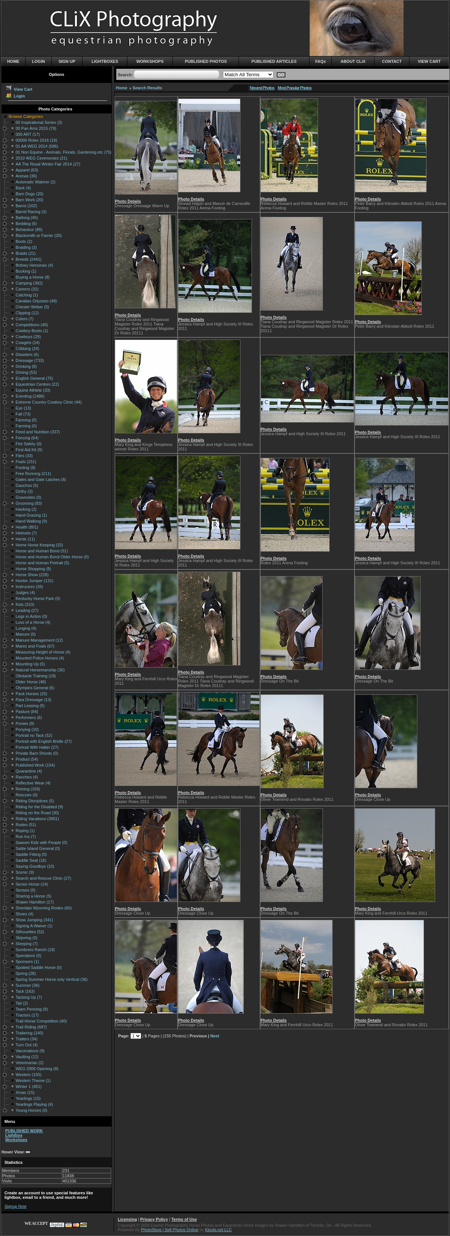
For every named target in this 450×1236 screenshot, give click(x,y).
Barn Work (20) (29, 200)
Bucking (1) (26, 271)
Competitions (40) (32, 324)
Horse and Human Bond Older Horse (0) (52, 557)
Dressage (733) (30, 360)
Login (15, 96)
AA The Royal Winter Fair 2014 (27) (48, 164)
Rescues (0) (27, 795)
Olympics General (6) (35, 688)
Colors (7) (24, 319)
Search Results (147, 88)
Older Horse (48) (31, 682)
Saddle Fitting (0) (31, 854)
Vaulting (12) (27, 1056)
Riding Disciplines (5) (35, 801)
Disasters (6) (27, 354)
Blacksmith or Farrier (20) (39, 235)
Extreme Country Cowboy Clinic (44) (49, 402)
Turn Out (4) (27, 1045)
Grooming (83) (29, 503)
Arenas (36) (26, 176)
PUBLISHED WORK (24, 1131)
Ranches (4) (27, 777)
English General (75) (34, 378)
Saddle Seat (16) (31, 860)
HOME (13, 61)
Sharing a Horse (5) (33, 896)
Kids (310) (25, 604)
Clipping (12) (27, 313)
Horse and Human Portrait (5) (42, 563)
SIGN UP (66, 61)
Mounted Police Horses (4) (40, 658)
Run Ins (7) (26, 836)
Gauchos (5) (27, 485)
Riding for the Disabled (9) (39, 807)
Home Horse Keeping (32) (39, 545)
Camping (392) (29, 283)
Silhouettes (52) (30, 932)
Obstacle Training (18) (36, 676)
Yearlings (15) (28, 1098)
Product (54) (27, 759)
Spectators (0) (28, 955)
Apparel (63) (27, 170)
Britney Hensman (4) (34, 265)
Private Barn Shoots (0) (37, 753)
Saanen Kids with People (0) (41, 842)
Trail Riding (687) (31, 1027)
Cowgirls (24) (28, 342)
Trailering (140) (29, 1033)
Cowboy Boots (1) (32, 330)
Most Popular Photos (294, 88)
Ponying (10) (27, 729)
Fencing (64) (27, 438)
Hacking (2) (26, 509)
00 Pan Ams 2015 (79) (36, 128)
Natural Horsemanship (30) (40, 670)
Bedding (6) (26, 223)
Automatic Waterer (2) (35, 182)
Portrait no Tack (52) (34, 735)
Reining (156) (28, 789)
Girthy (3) (24, 491)
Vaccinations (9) (30, 1051)
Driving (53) (26, 372)
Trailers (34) (27, 1039)
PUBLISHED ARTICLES (274, 61)
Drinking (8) (26, 366)
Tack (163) (25, 991)
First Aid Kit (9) (29, 449)
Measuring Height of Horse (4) (43, 652)
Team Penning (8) (32, 1009)
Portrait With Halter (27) (37, 747)
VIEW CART (429, 61)
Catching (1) (27, 295)
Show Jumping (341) (34, 920)
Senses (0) (25, 890)
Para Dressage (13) (33, 699)
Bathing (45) (27, 217)
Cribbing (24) (27, 348)
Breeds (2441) (29, 259)
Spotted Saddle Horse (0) (39, 967)
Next (214, 1036)
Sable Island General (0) (38, 848)
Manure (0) (26, 634)
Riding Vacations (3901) (37, 818)
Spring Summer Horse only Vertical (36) (52, 979)
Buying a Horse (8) (33, 277)
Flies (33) (24, 455)
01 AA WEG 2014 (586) (37, 146)
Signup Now (15, 1206)
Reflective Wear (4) (33, 783)
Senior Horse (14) (32, 884)
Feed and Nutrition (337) (38, 432)
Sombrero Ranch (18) (35, 949)
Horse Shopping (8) (33, 568)
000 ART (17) (28, 134)
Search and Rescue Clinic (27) (43, 878)
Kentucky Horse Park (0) (38, 598)
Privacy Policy (154, 1219)
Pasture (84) (27, 711)
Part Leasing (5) (30, 705)
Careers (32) (27, 289)
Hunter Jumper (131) (35, 580)
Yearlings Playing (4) (34, 1104)
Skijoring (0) (27, 937)
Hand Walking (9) (31, 521)
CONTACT (392, 61)
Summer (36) (27, 985)
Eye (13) (23, 408)
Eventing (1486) (30, 396)
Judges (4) (25, 592)
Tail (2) (22, 1003)
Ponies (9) (25, 723)
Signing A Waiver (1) (34, 926)
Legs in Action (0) (31, 616)
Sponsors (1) (27, 961)
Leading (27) (27, 610)
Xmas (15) (25, 1092)
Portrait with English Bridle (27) (44, 741)
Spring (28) (26, 973)
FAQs (320, 61)
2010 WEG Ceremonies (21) (41, 158)
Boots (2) (24, 241)
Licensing (127, 1219)
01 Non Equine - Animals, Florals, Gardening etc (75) (63, 152)
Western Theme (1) (33, 1080)
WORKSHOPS (150, 61)
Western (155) (29, 1074)
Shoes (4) (24, 914)
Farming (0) (26, 420)
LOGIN (38, 61)
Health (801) (27, 527)
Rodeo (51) (26, 824)
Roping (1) (25, 830)
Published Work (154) (35, 765)
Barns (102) (26, 205)
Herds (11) (25, 539)
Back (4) (23, 188)
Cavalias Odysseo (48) (36, 301)
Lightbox (13, 1135)
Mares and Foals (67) (35, 646)
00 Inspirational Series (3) (39, 122)
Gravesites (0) (28, 497)
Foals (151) (26, 461)
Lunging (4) (26, 628)
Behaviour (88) (29, 229)
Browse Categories (26, 116)
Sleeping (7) (27, 943)
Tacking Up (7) (29, 997)
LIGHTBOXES (104, 61)
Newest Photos (262, 88)
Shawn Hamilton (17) (35, 902)
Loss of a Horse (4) (33, 622)
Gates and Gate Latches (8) (41, 479)
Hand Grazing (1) (31, 515)
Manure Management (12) (39, 640)
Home (121, 88)
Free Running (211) (33, 473)
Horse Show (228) (32, 574)
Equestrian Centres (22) (37, 384)
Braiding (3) (26, 247)
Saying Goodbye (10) (35, 866)
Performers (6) (29, 717)
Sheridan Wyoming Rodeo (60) (44, 908)
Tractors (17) (27, 1015)
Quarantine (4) (29, 771)
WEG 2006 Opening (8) (37, 1068)
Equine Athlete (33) (33, 390)
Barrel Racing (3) (31, 211)
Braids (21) (26, 253)
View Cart (18, 89)
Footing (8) (25, 467)
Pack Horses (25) (31, 693)
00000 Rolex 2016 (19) (36, 140)
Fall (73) (23, 414)
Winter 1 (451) (29, 1086)
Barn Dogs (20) (29, 194)
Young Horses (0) (31, 1110)
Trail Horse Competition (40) (41, 1021)
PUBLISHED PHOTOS (206, 61)
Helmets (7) (26, 533)
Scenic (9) (25, 872)
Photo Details (128, 201)
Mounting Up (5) (30, 664)
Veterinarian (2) (29, 1062)
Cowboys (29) (28, 336)
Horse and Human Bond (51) (42, 551)
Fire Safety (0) (29, 444)
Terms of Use (184, 1219)
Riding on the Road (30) (37, 812)
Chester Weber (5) (32, 307)
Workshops (16, 1139)
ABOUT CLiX (352, 61)
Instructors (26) (29, 586)
